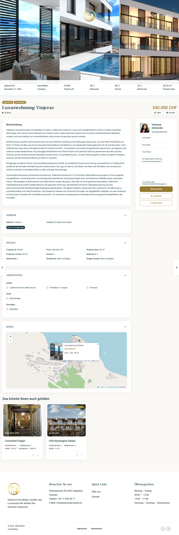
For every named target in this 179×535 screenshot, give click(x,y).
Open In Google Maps (15, 227)
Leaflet (100, 387)
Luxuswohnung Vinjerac (74, 345)
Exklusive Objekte (42, 7)
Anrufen (156, 196)
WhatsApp (156, 203)
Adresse (11, 215)
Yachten (59, 7)
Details (11, 242)
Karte (10, 326)
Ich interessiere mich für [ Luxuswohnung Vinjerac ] (156, 168)
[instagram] (168, 529)
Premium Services (27, 23)
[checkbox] (141, 182)
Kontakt (57, 23)
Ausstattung (14, 275)
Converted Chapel (15, 440)
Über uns (45, 23)
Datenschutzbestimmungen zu (155, 184)
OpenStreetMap (112, 387)
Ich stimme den (155, 183)
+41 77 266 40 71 (162, 15)
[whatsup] (163, 529)
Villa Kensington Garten (62, 440)
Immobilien (24, 7)
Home (12, 7)
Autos (11, 23)
